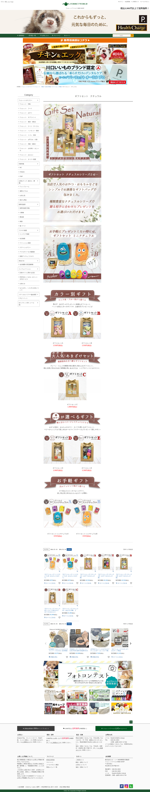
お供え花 (22, 195)
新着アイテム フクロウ (27, 256)
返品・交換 (79, 734)
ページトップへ (131, 722)
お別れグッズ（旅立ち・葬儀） (27, 182)
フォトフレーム (24, 186)
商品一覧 (32, 35)
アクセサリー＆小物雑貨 (27, 252)
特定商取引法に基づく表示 (50, 787)
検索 (132, 35)
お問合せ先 (109, 734)
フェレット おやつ (26, 113)
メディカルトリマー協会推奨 (27, 294)
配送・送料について (82, 762)
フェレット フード (26, 108)
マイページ (56, 35)
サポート (79, 756)
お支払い (20, 734)
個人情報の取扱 (65, 787)
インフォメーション (25, 269)
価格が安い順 (53, 549)
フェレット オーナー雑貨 (28, 159)
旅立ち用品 (23, 200)
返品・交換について (82, 767)
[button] (45, 643)
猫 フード (23, 226)
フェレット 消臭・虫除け (28, 144)
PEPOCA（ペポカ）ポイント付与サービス (29, 278)
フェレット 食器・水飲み (28, 122)
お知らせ (22, 283)
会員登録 (127, 1)
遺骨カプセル (24, 191)
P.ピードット (24, 298)
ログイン (121, 1)
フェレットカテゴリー (27, 86)
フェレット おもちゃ (26, 155)
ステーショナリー (25, 247)
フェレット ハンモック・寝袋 (29, 130)
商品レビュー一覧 (51, 767)
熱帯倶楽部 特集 (25, 208)
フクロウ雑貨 (23, 230)
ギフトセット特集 (56, 86)
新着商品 (20, 35)
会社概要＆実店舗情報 (26, 264)
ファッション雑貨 (25, 243)
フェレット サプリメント (28, 117)
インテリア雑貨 (24, 234)
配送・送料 (50, 734)
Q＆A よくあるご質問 (32, 787)
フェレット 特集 (39, 86)
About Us (21, 261)
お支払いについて (81, 764)
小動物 (22, 212)
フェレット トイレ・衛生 (28, 135)
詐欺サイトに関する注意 (27, 272)
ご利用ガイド (135, 1)
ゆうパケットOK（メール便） (26, 304)
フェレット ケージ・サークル (29, 126)
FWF (21, 176)
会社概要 (108, 756)
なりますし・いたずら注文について (29, 289)
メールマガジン (145, 1)
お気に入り (44, 35)
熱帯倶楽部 (22, 204)
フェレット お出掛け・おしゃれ (29, 149)
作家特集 (21, 164)
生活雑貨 (22, 238)
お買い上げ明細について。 (25, 756)
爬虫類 (22, 217)
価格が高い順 (62, 549)
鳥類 (21, 221)
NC (21, 167)
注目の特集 (48, 86)
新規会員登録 (50, 760)
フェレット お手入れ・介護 (28, 139)
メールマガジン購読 (52, 764)
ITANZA (22, 172)
